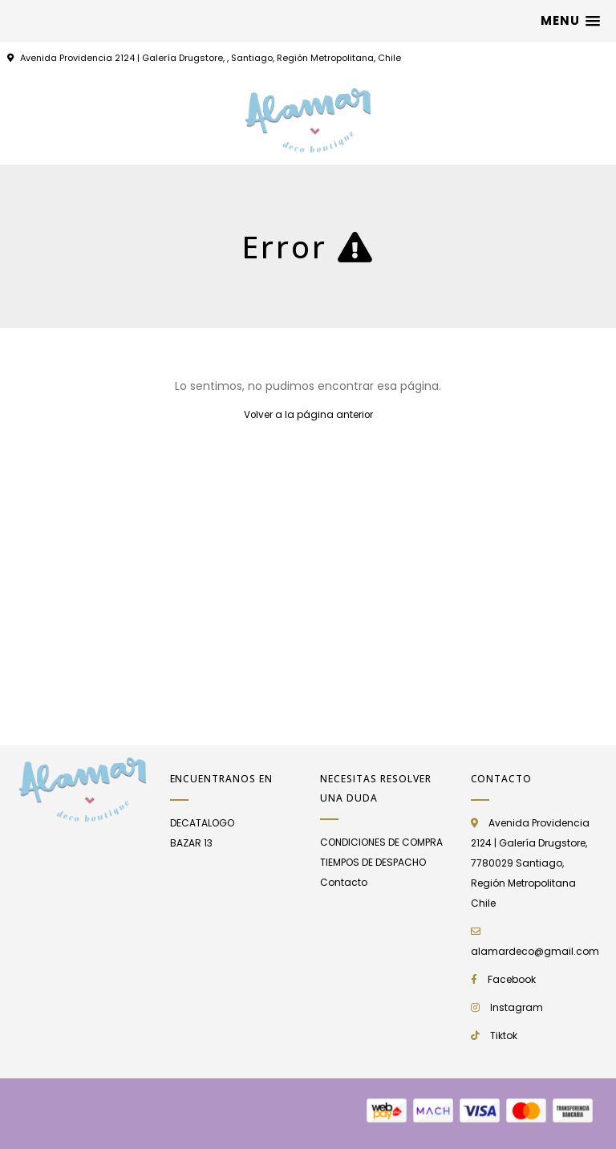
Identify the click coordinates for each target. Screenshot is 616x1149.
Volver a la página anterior (308, 414)
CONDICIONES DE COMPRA (381, 842)
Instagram (516, 1007)
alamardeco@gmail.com (535, 951)
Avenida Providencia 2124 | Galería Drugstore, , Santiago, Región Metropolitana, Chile (210, 57)
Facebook (512, 979)
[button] (570, 21)
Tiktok (503, 1035)
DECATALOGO (202, 823)
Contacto (343, 882)
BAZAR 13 (191, 843)
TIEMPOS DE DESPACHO (373, 862)
